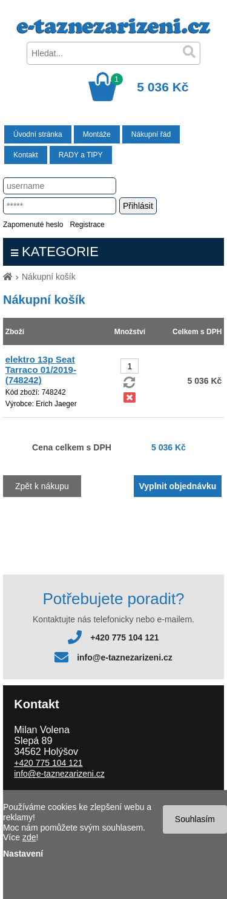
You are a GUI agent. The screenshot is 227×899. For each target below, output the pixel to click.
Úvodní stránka (37, 134)
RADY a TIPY (81, 155)
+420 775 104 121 (124, 637)
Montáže (97, 134)
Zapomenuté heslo (33, 224)
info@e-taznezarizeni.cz (125, 657)
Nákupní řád (151, 134)
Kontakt (25, 155)
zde (29, 837)
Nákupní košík (49, 277)
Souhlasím (195, 819)
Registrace (87, 224)
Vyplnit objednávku (178, 486)
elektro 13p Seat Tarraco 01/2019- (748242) (40, 369)
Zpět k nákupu (42, 486)
